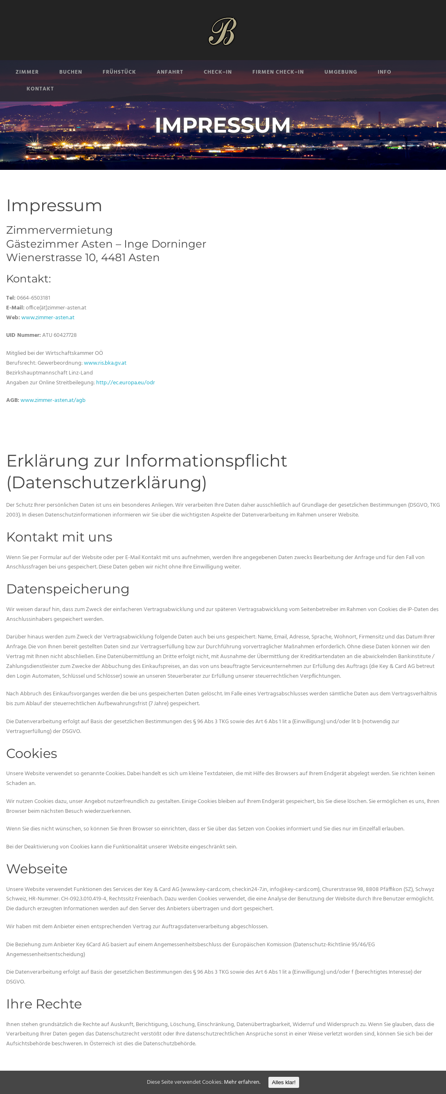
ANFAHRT (170, 72)
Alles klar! (284, 1082)
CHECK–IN (218, 72)
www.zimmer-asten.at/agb (53, 400)
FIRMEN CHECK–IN (278, 72)
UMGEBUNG (340, 72)
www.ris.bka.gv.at (105, 363)
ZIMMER (27, 72)
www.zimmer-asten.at (47, 318)
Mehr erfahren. (242, 1082)
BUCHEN (70, 72)
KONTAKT (40, 89)
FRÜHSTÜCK (119, 72)
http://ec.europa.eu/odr (125, 383)
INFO (385, 72)
